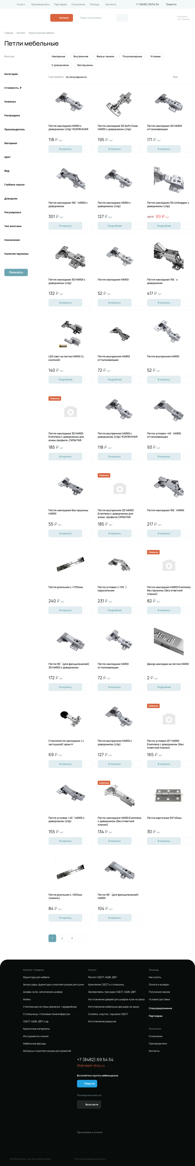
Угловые (155, 56)
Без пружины (85, 65)
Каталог (21, 32)
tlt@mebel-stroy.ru (91, 1065)
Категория (11, 74)
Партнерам (60, 4)
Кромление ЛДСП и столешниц (106, 984)
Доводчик (11, 198)
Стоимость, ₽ (12, 87)
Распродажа (12, 115)
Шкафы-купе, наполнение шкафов (42, 991)
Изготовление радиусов (102, 1021)
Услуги (21, 4)
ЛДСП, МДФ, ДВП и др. (36, 1021)
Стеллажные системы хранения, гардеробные (50, 1006)
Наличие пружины (16, 253)
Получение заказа (159, 991)
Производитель (14, 129)
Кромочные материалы (36, 1028)
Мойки (27, 999)
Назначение (12, 240)
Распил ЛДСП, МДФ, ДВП (102, 977)
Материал (10, 143)
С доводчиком (60, 65)
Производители (40, 4)
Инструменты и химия (35, 1036)
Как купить (155, 977)
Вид (6, 170)
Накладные (58, 56)
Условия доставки (159, 999)
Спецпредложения (160, 1008)
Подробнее (114, 225)
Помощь (94, 4)
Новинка (10, 101)
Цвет (7, 157)
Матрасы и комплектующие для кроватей (47, 1050)
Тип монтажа (12, 226)
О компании (78, 4)
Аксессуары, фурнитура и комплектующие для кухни (53, 984)
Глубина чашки (14, 184)
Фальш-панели (105, 56)
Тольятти (171, 4)
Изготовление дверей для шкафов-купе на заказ (116, 999)
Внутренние (81, 56)
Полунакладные (132, 56)
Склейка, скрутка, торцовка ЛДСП (108, 1014)
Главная (8, 32)
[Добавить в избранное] (88, 149)
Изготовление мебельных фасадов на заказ (113, 1006)
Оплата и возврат (159, 984)
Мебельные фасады (34, 1043)
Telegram (89, 1083)
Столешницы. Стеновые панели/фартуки (46, 1014)
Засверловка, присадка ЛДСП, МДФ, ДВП (112, 991)
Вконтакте (91, 1104)
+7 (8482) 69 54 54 (147, 4)
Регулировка (12, 212)
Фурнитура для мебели (41, 32)
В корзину (65, 149)
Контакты (111, 4)
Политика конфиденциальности (90, 1159)
